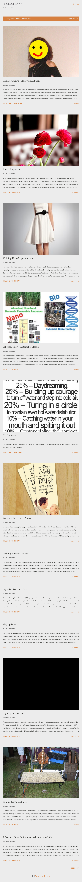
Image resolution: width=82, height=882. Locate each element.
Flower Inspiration (12, 169)
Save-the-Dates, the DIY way (17, 518)
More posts (74, 868)
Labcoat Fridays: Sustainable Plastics (21, 346)
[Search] (73, 4)
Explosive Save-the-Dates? (15, 589)
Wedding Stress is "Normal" (16, 553)
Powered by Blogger (41, 876)
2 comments (14, 281)
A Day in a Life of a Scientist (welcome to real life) (28, 837)
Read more (75, 104)
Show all (73, 19)
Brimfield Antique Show (15, 801)
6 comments (14, 192)
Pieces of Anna (12, 3)
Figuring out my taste (13, 713)
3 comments (14, 541)
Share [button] (5, 104)
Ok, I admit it (9, 435)
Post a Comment (16, 104)
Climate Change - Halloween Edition (21, 80)
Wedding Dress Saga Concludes (18, 258)
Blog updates (9, 624)
